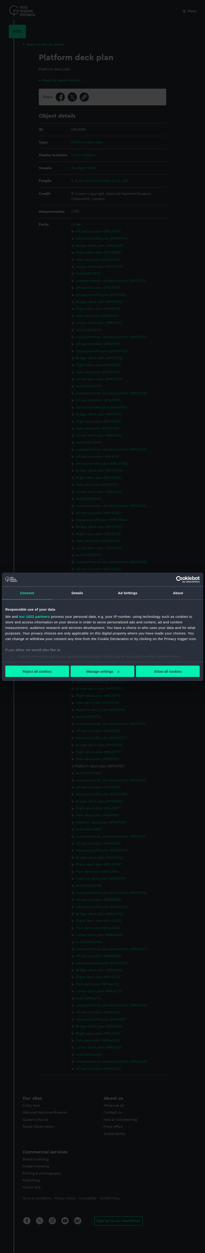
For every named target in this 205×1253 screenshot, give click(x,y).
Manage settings (102, 671)
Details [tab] (77, 593)
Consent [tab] (27, 593)
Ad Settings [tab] (127, 593)
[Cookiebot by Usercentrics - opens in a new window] (179, 579)
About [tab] (178, 593)
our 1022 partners (34, 617)
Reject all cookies (37, 671)
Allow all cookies (168, 671)
